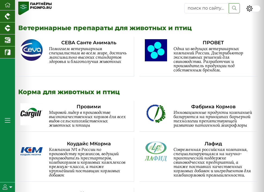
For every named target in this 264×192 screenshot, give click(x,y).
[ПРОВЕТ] (201, 56)
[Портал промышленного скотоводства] (7, 28)
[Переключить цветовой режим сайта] (253, 8)
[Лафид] (201, 160)
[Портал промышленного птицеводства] (7, 16)
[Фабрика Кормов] (201, 116)
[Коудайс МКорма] (77, 160)
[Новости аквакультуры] (7, 40)
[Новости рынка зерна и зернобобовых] (7, 52)
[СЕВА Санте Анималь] (77, 56)
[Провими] (77, 116)
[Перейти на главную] (7, 5)
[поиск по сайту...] (206, 8)
